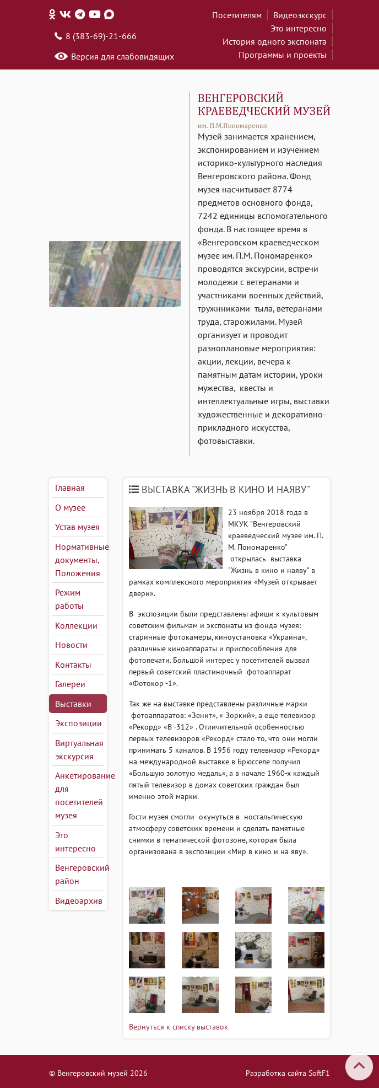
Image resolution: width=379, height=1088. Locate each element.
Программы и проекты (283, 54)
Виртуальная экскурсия (79, 749)
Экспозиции (78, 722)
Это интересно (298, 28)
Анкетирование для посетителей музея (79, 795)
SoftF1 (319, 1073)
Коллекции (76, 625)
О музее (70, 507)
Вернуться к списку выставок (178, 1027)
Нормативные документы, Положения (79, 559)
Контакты (73, 664)
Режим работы (69, 599)
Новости (71, 644)
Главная (70, 487)
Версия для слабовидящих (122, 56)
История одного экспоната (275, 41)
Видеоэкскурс (300, 14)
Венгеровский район (79, 874)
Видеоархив (78, 900)
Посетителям (237, 14)
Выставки (73, 703)
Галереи (70, 683)
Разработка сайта (276, 1073)
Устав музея (77, 526)
